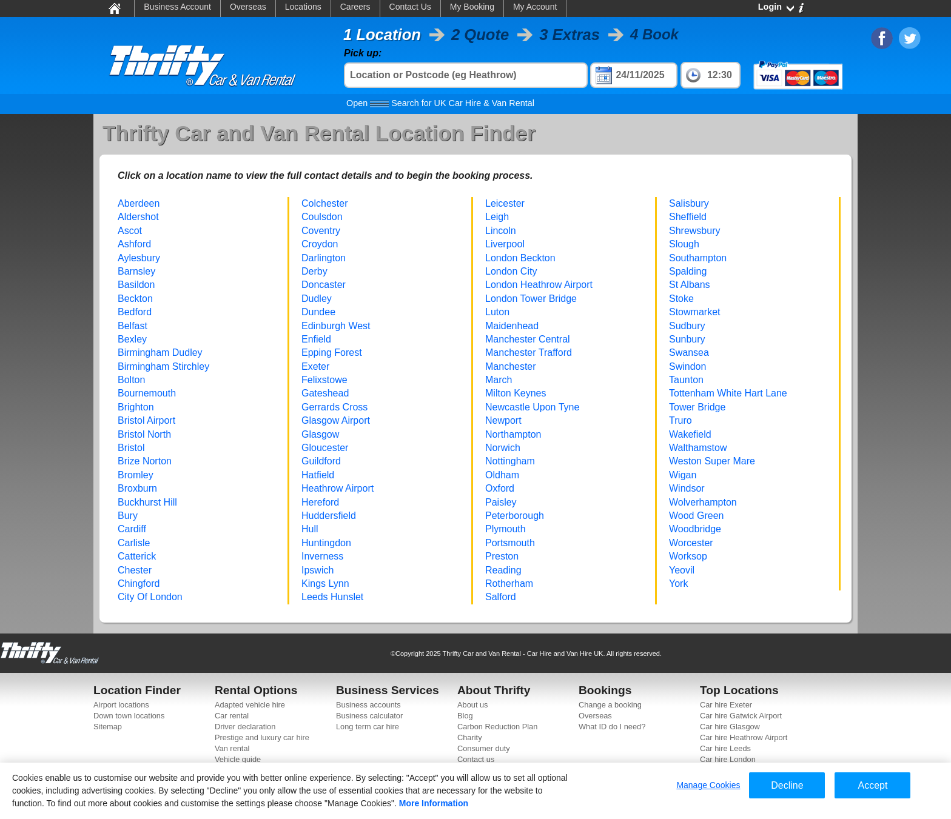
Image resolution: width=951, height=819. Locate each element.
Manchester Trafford (528, 352)
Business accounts (368, 704)
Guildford (321, 461)
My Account (535, 7)
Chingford (139, 583)
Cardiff (132, 529)
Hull (309, 529)
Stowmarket (694, 312)
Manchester (510, 366)
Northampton (513, 434)
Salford (500, 597)
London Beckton (520, 258)
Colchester (324, 203)
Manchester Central (527, 339)
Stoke (681, 298)
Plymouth (505, 529)
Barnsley (136, 271)
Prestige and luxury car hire (262, 737)
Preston (502, 556)
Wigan (682, 475)
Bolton (131, 380)
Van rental (232, 748)
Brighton (136, 407)
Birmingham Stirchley (163, 366)
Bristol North (144, 434)
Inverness (322, 556)
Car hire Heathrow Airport (743, 737)
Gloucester (324, 448)
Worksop (688, 556)
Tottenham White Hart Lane (728, 393)
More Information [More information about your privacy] (433, 803)
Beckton (135, 298)
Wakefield (690, 434)
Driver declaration (245, 726)
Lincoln (500, 231)
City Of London (150, 597)
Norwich (502, 448)
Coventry (320, 231)
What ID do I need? (612, 726)
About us (472, 704)
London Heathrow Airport (539, 284)
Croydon (319, 244)
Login (770, 7)
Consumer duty (483, 748)
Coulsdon (322, 217)
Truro (680, 420)
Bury (128, 515)
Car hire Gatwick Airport (741, 715)
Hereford (320, 502)
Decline (787, 785)
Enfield (316, 339)
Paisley (501, 502)
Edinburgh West (336, 326)
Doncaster (323, 284)
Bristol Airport (146, 420)
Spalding (688, 271)
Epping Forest (331, 352)
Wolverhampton (703, 502)
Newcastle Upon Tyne (532, 407)
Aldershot (138, 217)
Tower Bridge (697, 407)
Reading (503, 570)
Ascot (130, 231)
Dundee (318, 312)
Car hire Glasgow (730, 726)
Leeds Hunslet (332, 597)
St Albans (689, 284)
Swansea (689, 352)
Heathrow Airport (337, 488)
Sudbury (687, 326)
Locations (303, 7)
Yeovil (681, 570)
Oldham (502, 475)
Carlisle (134, 543)
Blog (465, 715)
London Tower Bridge (531, 298)
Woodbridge (695, 529)
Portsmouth (510, 543)
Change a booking (610, 704)
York (678, 583)
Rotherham (509, 583)
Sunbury (687, 339)
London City (511, 271)
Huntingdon (326, 543)
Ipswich (317, 570)
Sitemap (107, 726)
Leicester (505, 203)
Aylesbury (139, 258)
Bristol (131, 448)
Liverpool (505, 244)
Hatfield (317, 475)
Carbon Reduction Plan (497, 726)
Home (113, 8)
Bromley (135, 475)
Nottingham (510, 461)
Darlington (323, 258)
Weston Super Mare (712, 461)
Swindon (687, 366)
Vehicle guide (238, 759)
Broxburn (137, 488)
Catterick (137, 556)
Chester (135, 570)
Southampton (698, 258)
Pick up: (362, 53)
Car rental (232, 715)
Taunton (686, 380)
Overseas (248, 7)
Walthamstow (698, 448)
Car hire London (728, 759)
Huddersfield (328, 515)
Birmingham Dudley (160, 352)
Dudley (316, 298)
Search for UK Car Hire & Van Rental (440, 103)
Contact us (475, 759)
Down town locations (128, 715)
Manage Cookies (708, 785)
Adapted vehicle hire (250, 704)
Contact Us (410, 7)
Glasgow (320, 434)
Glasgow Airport (335, 420)
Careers (355, 7)
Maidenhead (512, 326)
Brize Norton (145, 461)
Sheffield (688, 217)
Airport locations (121, 704)
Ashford (134, 244)
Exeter (315, 366)
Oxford (499, 488)
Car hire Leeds (725, 748)
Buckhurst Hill (147, 502)
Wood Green (696, 515)
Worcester (691, 543)
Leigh (497, 217)
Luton (497, 312)
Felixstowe (324, 380)
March (498, 380)
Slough (684, 244)
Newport (503, 420)
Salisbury (689, 203)
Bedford (135, 312)
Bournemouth (147, 393)
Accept (872, 785)
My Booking (472, 7)
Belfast (132, 326)
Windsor (687, 488)
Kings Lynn (325, 583)
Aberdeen (139, 203)
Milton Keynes (515, 393)
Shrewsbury (694, 231)
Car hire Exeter (726, 704)
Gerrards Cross (334, 407)
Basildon (136, 284)
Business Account (177, 7)
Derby (314, 271)
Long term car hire (367, 726)
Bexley (132, 339)
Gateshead (325, 393)
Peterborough (514, 515)
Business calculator (369, 715)
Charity (469, 737)
